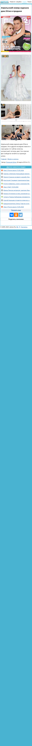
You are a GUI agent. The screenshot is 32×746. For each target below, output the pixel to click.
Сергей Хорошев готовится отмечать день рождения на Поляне (17, 200)
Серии (24, 2)
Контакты (24, 227)
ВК (17, 227)
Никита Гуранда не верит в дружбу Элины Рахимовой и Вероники (17, 177)
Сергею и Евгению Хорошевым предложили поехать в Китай (17, 174)
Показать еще (16, 210)
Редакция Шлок (11, 162)
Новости (12, 2)
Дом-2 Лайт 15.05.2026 (10, 187)
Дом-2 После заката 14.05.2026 (13, 207)
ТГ (19, 227)
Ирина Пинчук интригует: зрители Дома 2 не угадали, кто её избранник (17, 190)
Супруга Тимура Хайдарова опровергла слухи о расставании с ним (17, 197)
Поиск (29, 2)
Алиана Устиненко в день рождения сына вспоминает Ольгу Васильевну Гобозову (17, 194)
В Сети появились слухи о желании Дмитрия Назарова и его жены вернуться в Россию (17, 184)
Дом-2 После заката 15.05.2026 (13, 170)
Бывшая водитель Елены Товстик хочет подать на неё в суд (17, 204)
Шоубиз (19, 2)
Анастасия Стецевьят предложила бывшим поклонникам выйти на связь (17, 180)
